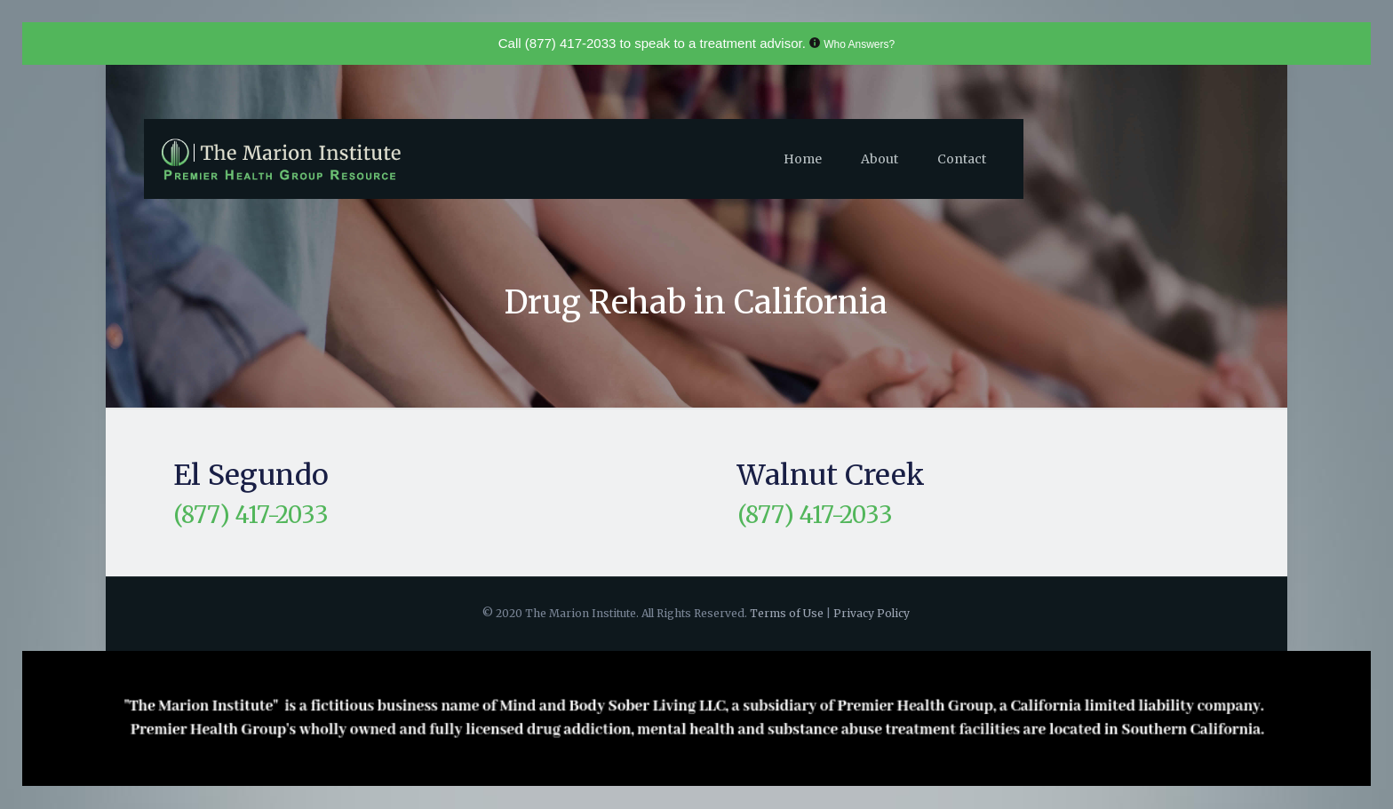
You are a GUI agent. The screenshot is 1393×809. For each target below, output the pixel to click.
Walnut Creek (831, 475)
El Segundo (251, 475)
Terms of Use (788, 613)
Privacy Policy (871, 613)
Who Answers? (859, 44)
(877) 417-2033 (571, 43)
